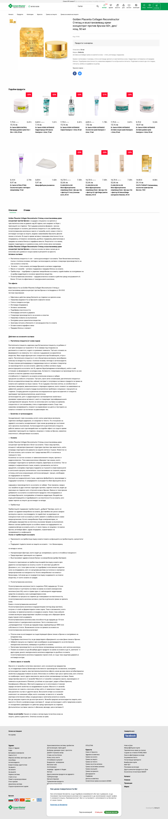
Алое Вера (12, 760)
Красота (89, 750)
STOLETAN (89, 745)
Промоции (128, 783)
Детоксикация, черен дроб (56, 748)
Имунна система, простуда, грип (19, 758)
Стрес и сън (12, 777)
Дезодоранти (90, 774)
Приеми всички (111, 812)
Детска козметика (92, 778)
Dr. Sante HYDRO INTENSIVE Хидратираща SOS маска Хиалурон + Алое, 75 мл (44, 130)
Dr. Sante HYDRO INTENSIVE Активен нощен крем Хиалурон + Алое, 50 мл (122, 130)
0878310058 (35, 6)
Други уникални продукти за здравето (60, 774)
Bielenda (81, 52)
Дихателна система (15, 784)
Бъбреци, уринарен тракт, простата (59, 750)
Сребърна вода (52, 777)
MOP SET (127, 765)
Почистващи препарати (132, 760)
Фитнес (49, 772)
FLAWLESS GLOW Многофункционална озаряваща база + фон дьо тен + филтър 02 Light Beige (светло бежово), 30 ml (96, 190)
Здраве (11, 746)
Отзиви (27, 210)
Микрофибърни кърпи (132, 748)
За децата (11, 767)
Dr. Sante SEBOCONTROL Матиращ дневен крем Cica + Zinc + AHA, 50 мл (20, 130)
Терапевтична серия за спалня (135, 750)
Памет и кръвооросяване (17, 779)
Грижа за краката (92, 771)
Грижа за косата (91, 757)
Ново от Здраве (13, 748)
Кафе (10, 750)
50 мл (82, 49)
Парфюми (89, 776)
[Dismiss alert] (158, 1)
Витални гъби (52, 765)
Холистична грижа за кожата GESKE (98, 781)
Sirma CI (157, 808)
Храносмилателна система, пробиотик (60, 745)
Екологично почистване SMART (135, 772)
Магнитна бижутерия (54, 784)
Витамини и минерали (16, 753)
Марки (126, 787)
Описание (12, 210)
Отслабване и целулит (55, 760)
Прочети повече (79, 68)
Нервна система (14, 774)
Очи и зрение (13, 781)
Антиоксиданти (13, 762)
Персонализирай (85, 812)
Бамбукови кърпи (130, 762)
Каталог (127, 776)
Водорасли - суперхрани (55, 762)
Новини (127, 780)
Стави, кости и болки (54, 755)
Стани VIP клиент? (69, 1)
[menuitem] (156, 6)
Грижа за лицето (91, 759)
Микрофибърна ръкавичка (44, 185)
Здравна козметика (93, 754)
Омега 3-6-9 (12, 755)
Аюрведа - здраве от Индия (56, 769)
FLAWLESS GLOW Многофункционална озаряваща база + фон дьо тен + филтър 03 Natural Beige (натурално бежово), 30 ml (121, 190)
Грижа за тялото (91, 762)
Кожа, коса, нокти (53, 757)
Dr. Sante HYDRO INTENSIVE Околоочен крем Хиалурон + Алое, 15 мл (96, 130)
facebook (130, 735)
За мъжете (12, 772)
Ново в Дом (128, 745)
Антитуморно (51, 767)
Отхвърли (98, 812)
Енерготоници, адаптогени (17, 765)
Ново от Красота (91, 752)
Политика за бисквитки (58, 805)
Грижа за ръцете (91, 769)
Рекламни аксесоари (131, 767)
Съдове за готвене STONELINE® (135, 752)
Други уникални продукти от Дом (136, 769)
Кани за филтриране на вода (134, 755)
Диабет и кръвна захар (55, 752)
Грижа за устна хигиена (94, 764)
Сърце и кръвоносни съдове (18, 786)
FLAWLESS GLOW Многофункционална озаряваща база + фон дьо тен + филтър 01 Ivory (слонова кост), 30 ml (71, 190)
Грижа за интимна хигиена (95, 766)
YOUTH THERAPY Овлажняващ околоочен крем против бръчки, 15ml (147, 187)
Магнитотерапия (53, 779)
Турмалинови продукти (55, 781)
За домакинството (130, 757)
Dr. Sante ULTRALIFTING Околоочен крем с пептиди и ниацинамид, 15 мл (20, 187)
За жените (12, 769)
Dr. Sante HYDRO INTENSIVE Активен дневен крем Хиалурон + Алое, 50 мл (145, 130)
